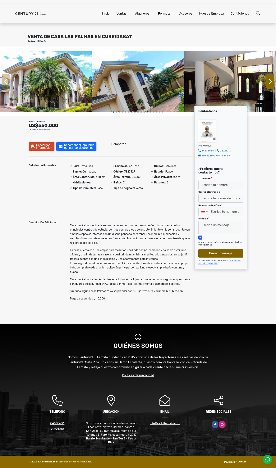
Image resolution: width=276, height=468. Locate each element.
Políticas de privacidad (138, 375)
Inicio (106, 13)
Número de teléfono (210, 205)
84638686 (207, 150)
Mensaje (203, 218)
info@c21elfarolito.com (165, 423)
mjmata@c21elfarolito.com (216, 155)
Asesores (185, 13)
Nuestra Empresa (211, 13)
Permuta (164, 13)
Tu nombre (205, 178)
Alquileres (142, 13)
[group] (46, 81)
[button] (113, 112)
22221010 (225, 150)
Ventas (121, 13)
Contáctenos (240, 13)
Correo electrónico (209, 191)
